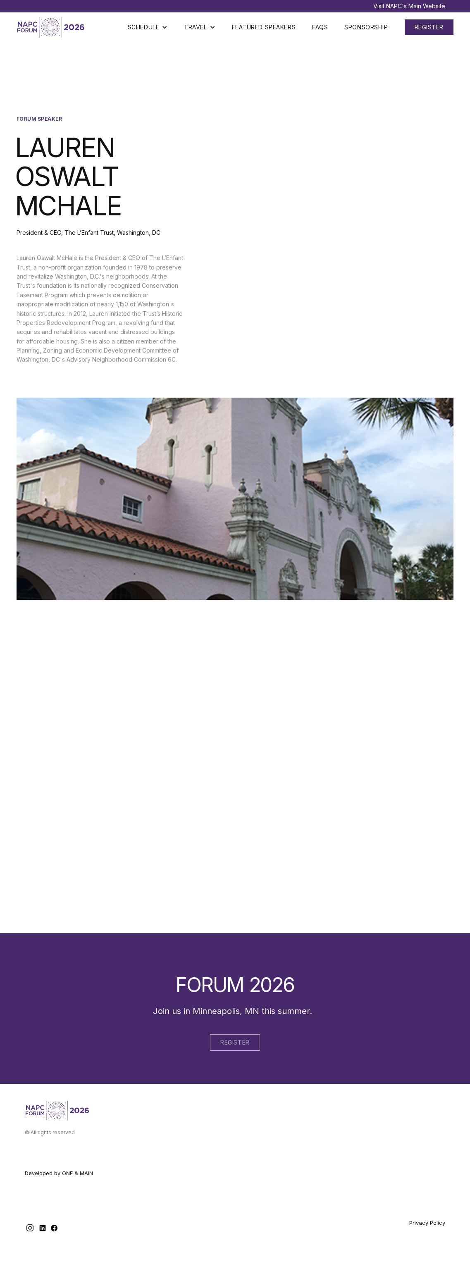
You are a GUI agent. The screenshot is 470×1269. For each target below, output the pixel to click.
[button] (147, 27)
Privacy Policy (427, 1223)
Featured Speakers (264, 27)
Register (234, 1042)
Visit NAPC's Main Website (409, 6)
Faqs (320, 27)
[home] (52, 27)
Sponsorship (366, 27)
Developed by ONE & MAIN (59, 1173)
